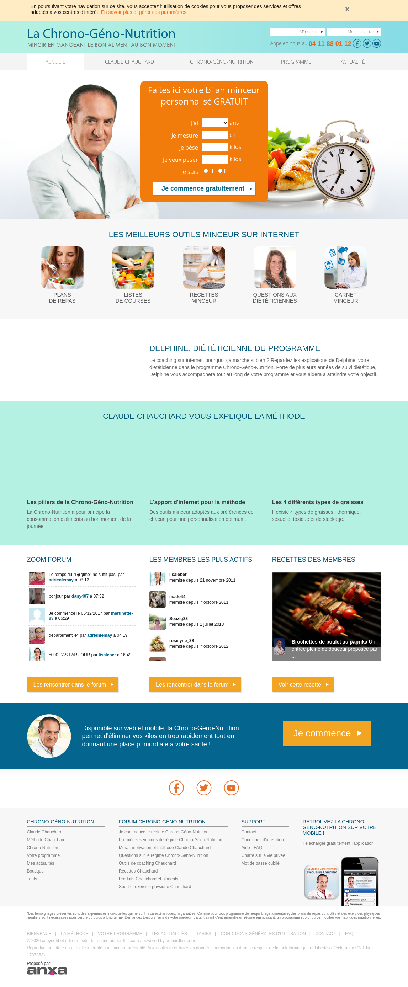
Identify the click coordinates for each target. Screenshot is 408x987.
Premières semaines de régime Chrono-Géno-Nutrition (170, 839)
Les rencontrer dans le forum (69, 685)
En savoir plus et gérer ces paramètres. (144, 12)
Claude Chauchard (45, 831)
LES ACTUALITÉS (169, 933)
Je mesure (184, 135)
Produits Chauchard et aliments (148, 878)
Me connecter (361, 31)
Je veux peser (180, 160)
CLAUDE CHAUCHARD (129, 61)
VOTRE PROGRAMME (120, 933)
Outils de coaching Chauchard (147, 863)
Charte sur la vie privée (263, 855)
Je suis (189, 172)
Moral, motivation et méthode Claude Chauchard (165, 847)
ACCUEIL (55, 61)
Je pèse (188, 147)
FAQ (349, 933)
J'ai (194, 123)
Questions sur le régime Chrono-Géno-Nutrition (163, 855)
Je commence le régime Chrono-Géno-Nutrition (163, 831)
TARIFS (203, 933)
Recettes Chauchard (138, 871)
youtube (231, 788)
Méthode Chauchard (46, 839)
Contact (249, 831)
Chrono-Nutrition (42, 847)
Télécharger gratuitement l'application (338, 843)
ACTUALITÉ (353, 61)
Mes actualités (40, 863)
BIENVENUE (39, 933)
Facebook (176, 788)
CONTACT (325, 933)
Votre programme (43, 855)
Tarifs (32, 878)
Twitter (204, 788)
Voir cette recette (300, 685)
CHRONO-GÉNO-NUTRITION (222, 61)
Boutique (35, 871)
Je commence (322, 733)
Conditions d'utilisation (263, 839)
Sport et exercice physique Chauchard (155, 886)
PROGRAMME (296, 61)
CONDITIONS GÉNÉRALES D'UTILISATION (263, 933)
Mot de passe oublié (261, 863)
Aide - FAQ (252, 847)
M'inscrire (309, 31)
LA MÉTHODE (74, 933)
